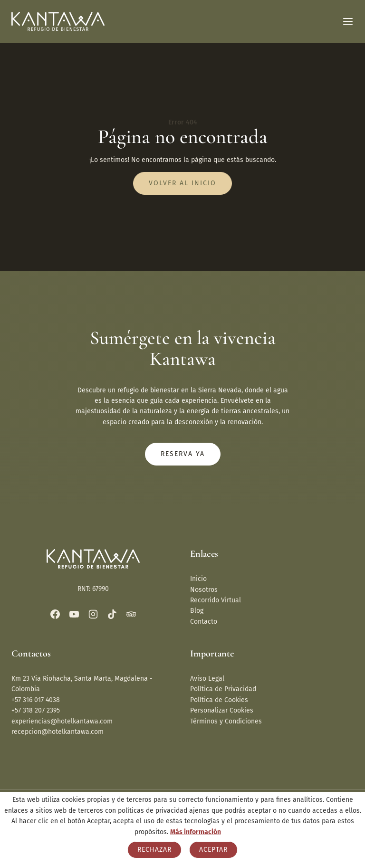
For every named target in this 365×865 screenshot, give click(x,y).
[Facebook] (55, 614)
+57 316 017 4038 (35, 700)
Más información (195, 832)
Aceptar (213, 850)
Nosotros (204, 590)
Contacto (203, 622)
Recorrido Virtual (215, 600)
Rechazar (154, 850)
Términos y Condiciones (226, 721)
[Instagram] (93, 614)
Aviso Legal (207, 679)
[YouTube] (74, 614)
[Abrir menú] (348, 21)
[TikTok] (112, 614)
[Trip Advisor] (131, 614)
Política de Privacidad (223, 689)
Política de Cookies (219, 700)
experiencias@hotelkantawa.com (62, 721)
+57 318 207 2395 (35, 710)
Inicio (198, 579)
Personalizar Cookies (221, 710)
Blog (196, 611)
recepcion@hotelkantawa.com (57, 732)
